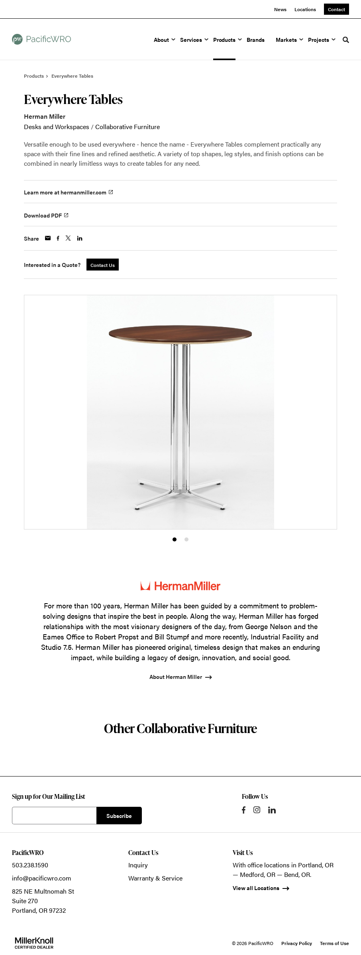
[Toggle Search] (346, 40)
